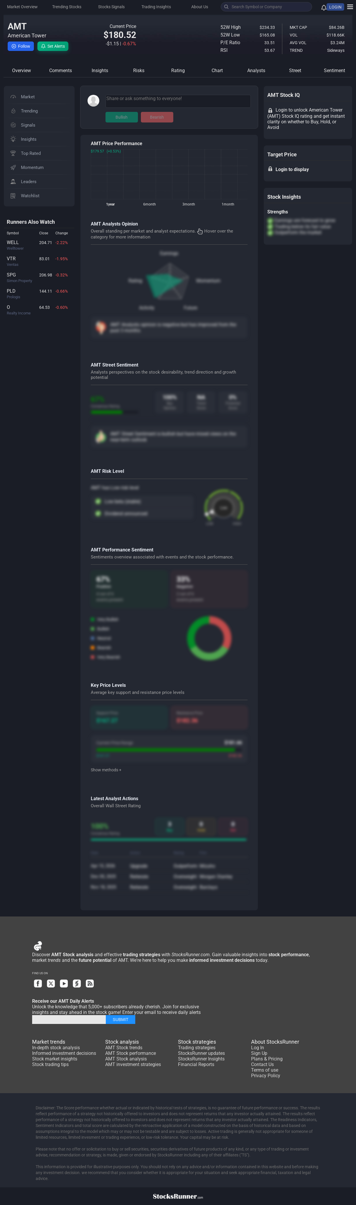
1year (110, 204)
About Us (199, 6)
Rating (135, 281)
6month (149, 204)
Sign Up (259, 1053)
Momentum (208, 281)
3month (188, 204)
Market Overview (22, 6)
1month (228, 204)
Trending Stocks (66, 6)
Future (190, 308)
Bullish (122, 117)
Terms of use (264, 1070)
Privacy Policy (265, 1075)
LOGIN (335, 7)
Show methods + (106, 770)
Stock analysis (122, 1042)
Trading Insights (156, 6)
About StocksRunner (275, 1042)
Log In (257, 1047)
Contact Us (262, 1064)
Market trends (48, 1042)
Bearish (157, 117)
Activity (146, 308)
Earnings (169, 253)
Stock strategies (197, 1042)
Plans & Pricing (267, 1059)
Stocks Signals (111, 6)
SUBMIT (120, 1019)
